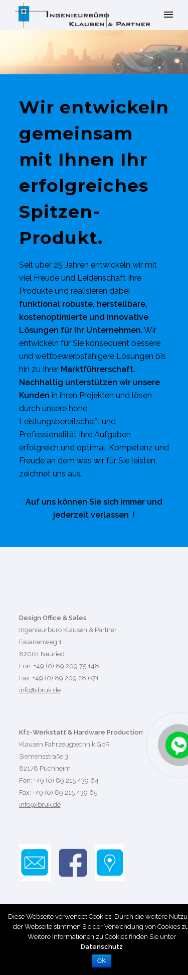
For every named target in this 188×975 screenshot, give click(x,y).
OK (101, 960)
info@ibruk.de (40, 690)
